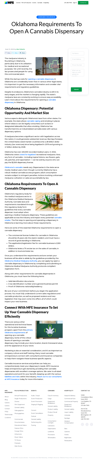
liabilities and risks (12, 377)
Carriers (7, 406)
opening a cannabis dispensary (41, 79)
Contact (7, 408)
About (7, 397)
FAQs (6, 411)
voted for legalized (28, 155)
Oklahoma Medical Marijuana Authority (21, 261)
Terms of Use (78, 457)
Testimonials (8, 414)
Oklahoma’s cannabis (14, 167)
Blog (6, 400)
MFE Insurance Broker (22, 457)
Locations (8, 417)
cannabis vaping (33, 121)
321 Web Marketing (41, 457)
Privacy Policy (69, 457)
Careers (7, 403)
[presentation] (77, 82)
